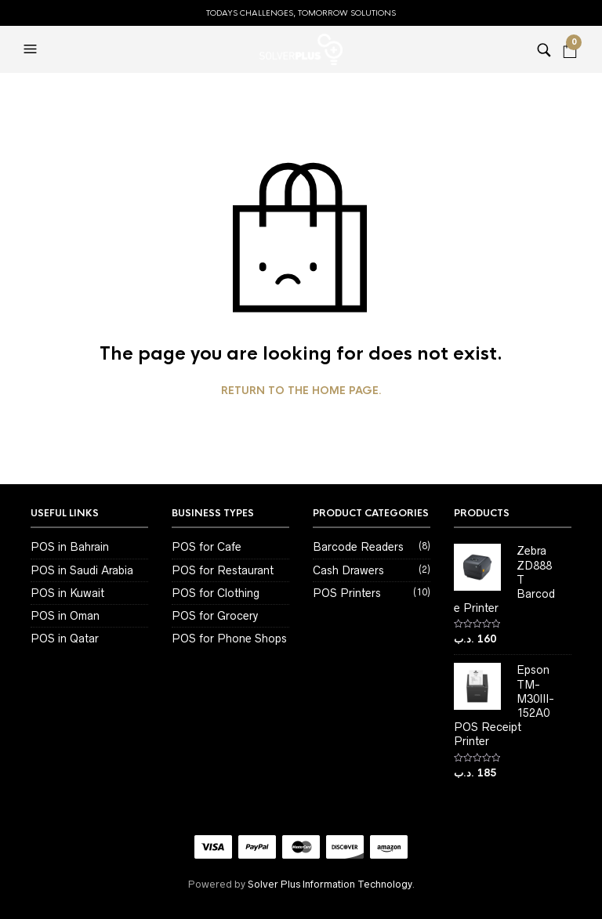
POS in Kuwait (67, 593)
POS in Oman (65, 616)
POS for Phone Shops (229, 638)
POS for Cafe (206, 547)
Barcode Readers (358, 547)
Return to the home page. (301, 391)
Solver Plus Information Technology (330, 884)
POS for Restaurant (223, 570)
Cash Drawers (348, 570)
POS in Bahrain (70, 547)
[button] (32, 49)
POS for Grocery (215, 616)
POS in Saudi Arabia (82, 570)
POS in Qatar (65, 638)
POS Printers (347, 593)
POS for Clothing (215, 593)
